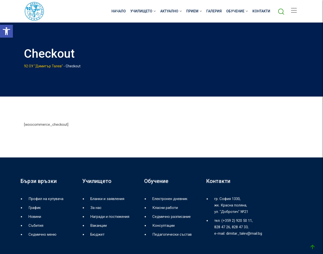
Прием (192, 11)
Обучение (235, 11)
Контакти (261, 11)
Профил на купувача (45, 199)
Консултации (163, 225)
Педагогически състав (172, 234)
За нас (96, 207)
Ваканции (98, 225)
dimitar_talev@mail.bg (244, 233)
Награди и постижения (109, 216)
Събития (35, 225)
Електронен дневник (170, 199)
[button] (6, 31)
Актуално (169, 11)
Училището (141, 11)
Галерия (214, 11)
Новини (34, 216)
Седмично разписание (171, 216)
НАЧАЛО (118, 11)
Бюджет (97, 234)
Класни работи (165, 207)
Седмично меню (42, 234)
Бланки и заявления (107, 199)
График (34, 207)
